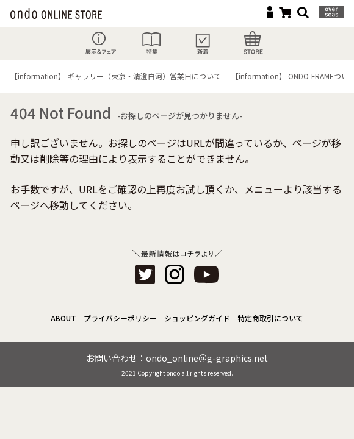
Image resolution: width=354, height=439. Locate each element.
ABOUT (63, 318)
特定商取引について (270, 318)
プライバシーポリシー (120, 318)
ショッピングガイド (197, 318)
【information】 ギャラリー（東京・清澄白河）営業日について (115, 76)
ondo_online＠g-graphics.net (207, 358)
